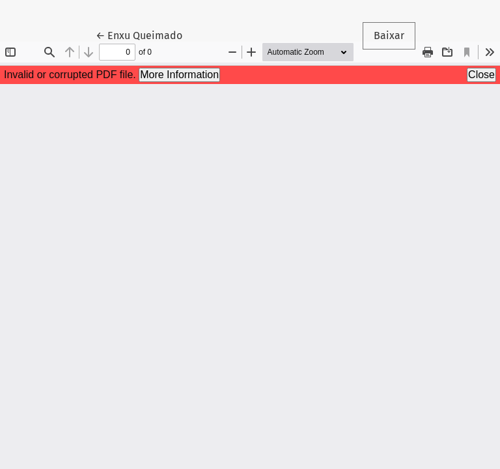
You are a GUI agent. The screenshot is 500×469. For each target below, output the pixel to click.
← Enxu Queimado (144, 34)
